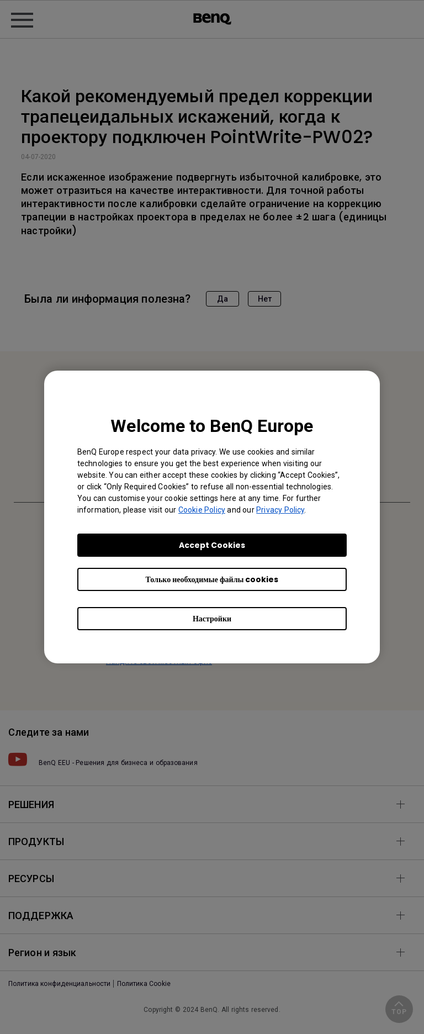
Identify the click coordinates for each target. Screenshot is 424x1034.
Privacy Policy (280, 509)
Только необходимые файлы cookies (212, 579)
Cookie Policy (201, 509)
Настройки (212, 618)
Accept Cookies (212, 545)
